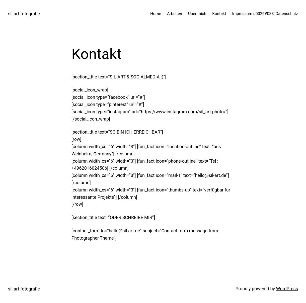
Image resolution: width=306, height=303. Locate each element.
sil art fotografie (24, 13)
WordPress (287, 288)
